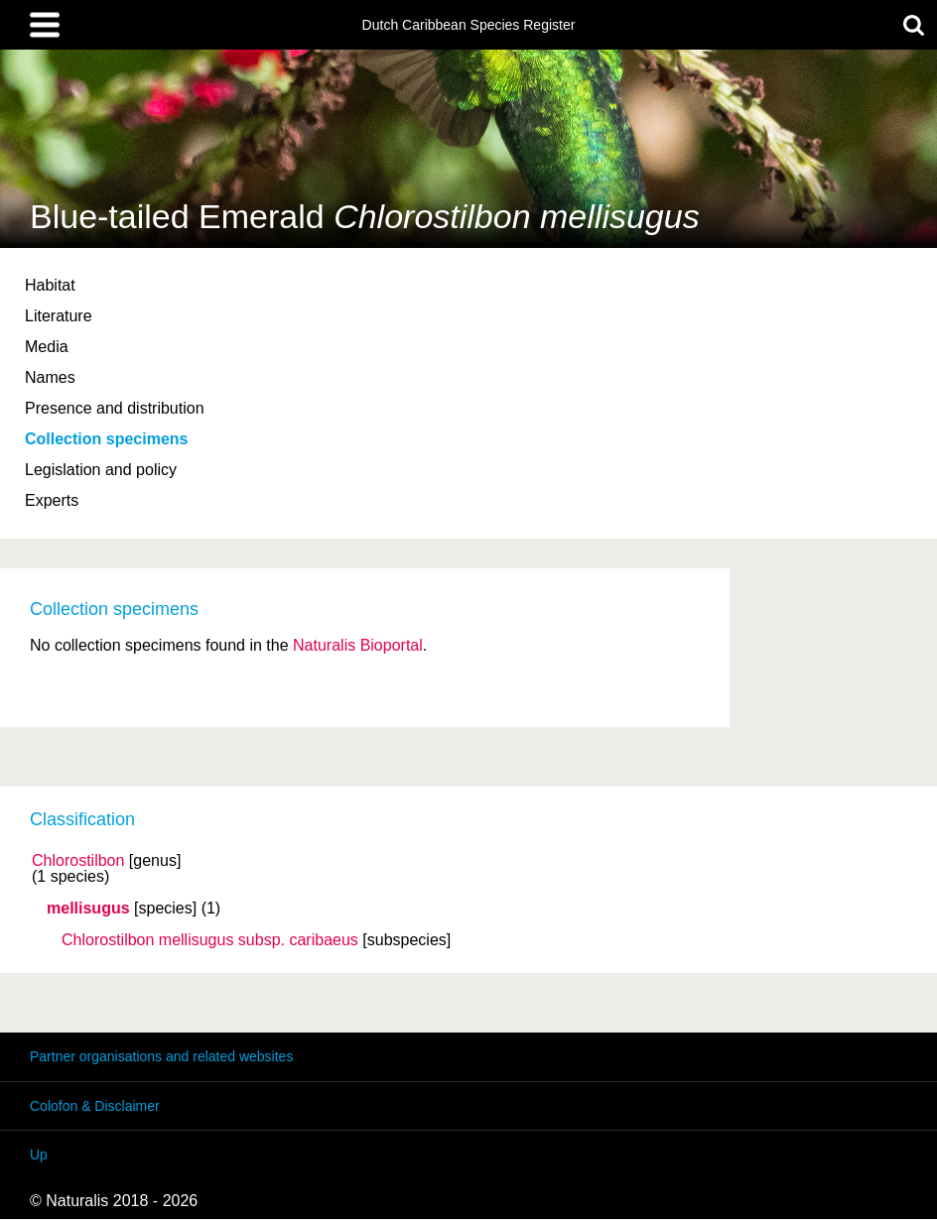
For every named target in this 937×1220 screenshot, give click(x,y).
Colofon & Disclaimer (95, 1106)
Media (46, 346)
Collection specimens (107, 438)
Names (50, 377)
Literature (58, 315)
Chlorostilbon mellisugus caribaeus (210, 940)
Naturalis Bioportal (358, 645)
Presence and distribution (114, 408)
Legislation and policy (101, 469)
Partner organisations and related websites (161, 1056)
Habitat (50, 285)
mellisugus (88, 908)
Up (39, 1154)
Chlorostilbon (78, 861)
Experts (51, 500)
